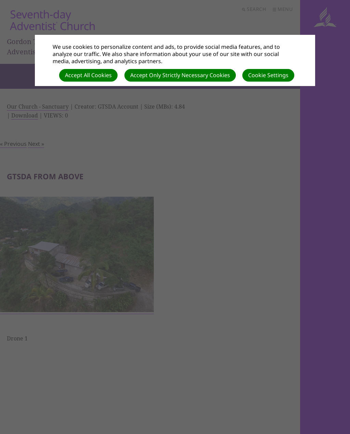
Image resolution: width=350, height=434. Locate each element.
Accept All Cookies (88, 75)
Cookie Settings (268, 75)
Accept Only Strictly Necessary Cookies (180, 75)
